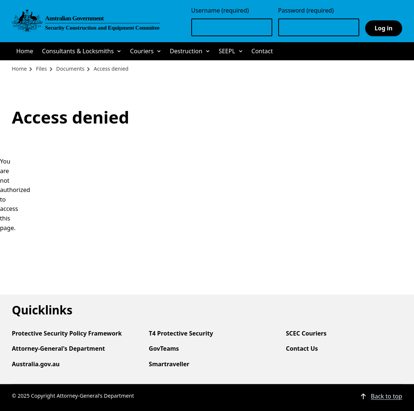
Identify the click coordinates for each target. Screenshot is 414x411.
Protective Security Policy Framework (67, 333)
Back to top (386, 396)
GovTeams (164, 349)
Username (220, 10)
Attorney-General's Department (58, 349)
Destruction (186, 51)
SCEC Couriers (306, 333)
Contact (262, 51)
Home (24, 51)
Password (306, 10)
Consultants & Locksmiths (78, 51)
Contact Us (302, 349)
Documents (70, 68)
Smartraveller (169, 364)
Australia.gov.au (36, 364)
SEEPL (227, 51)
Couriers (142, 51)
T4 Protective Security (181, 333)
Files (41, 68)
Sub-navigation (119, 52)
